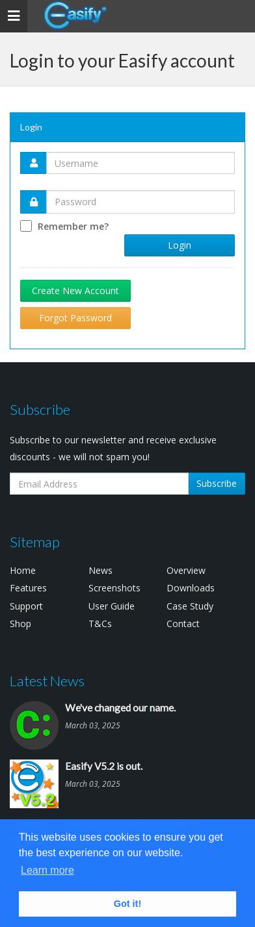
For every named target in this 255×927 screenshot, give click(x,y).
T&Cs (100, 623)
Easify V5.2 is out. (103, 766)
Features (28, 588)
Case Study (190, 606)
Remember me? (73, 226)
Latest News (47, 680)
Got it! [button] (127, 903)
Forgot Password (75, 318)
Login (179, 245)
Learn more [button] (47, 870)
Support (26, 606)
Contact (183, 623)
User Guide (111, 606)
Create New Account (75, 290)
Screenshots (114, 588)
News (100, 570)
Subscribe (216, 483)
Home (23, 570)
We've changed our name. (120, 707)
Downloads (191, 588)
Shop (20, 623)
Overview (186, 570)
